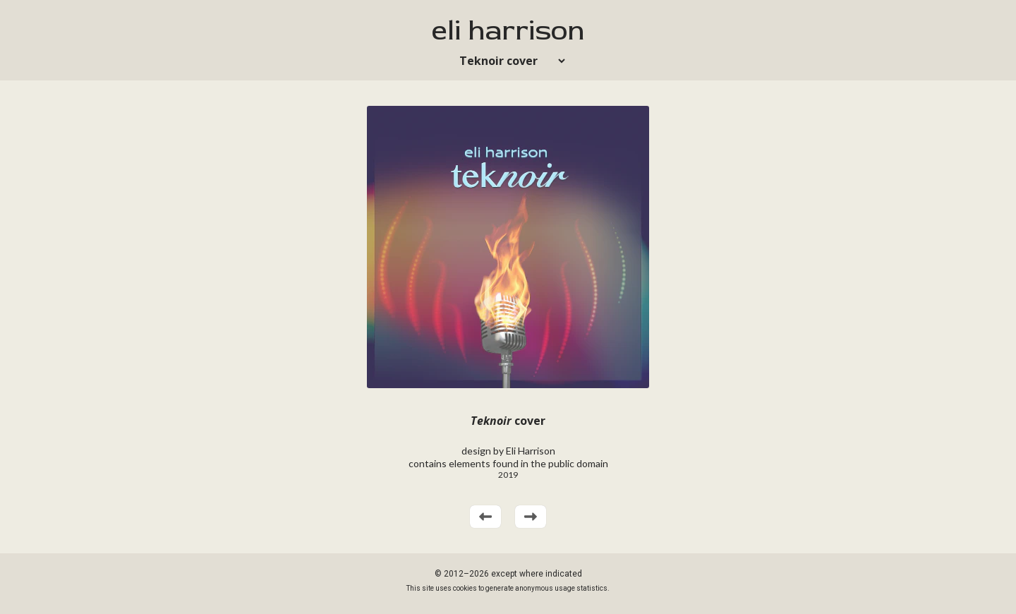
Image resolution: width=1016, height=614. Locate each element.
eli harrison (508, 30)
